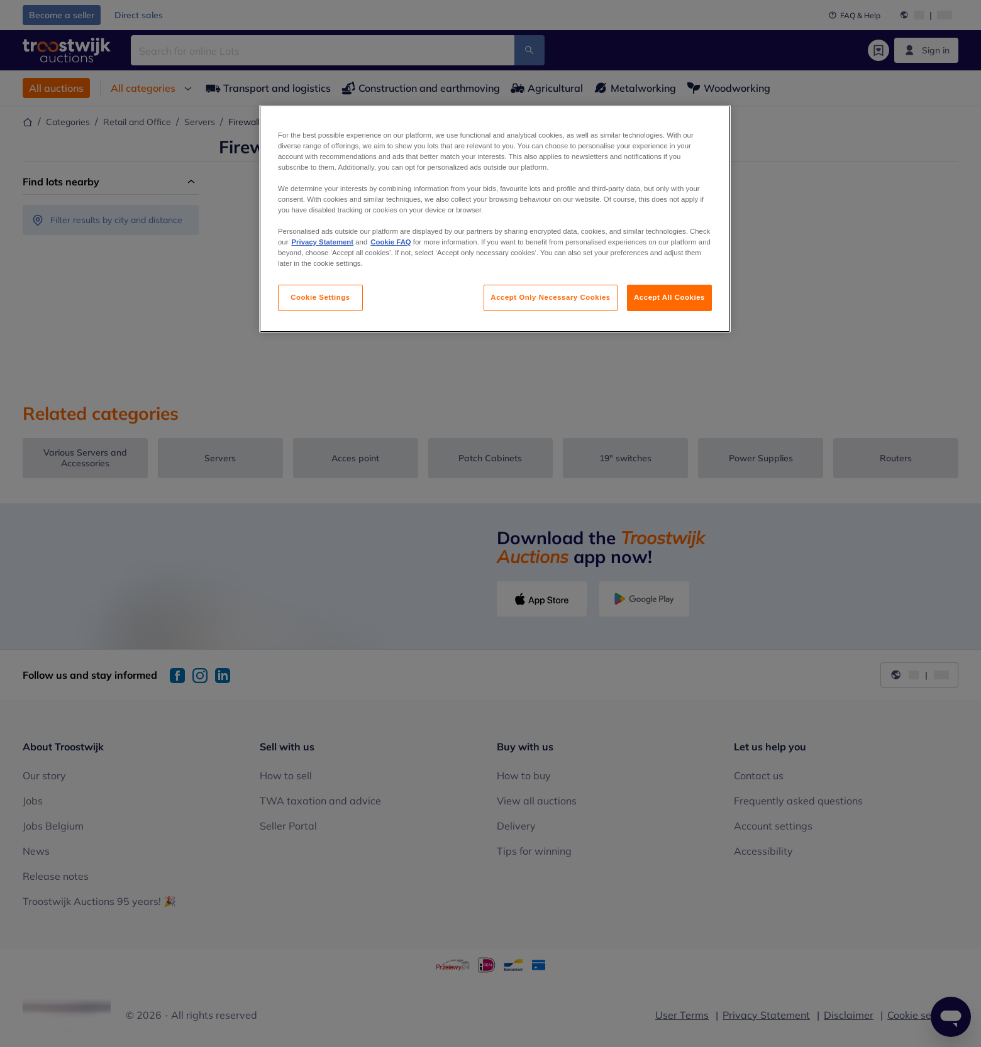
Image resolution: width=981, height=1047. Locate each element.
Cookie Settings (320, 297)
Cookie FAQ (390, 242)
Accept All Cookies (669, 297)
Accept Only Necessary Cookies (550, 297)
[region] (495, 219)
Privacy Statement (322, 242)
